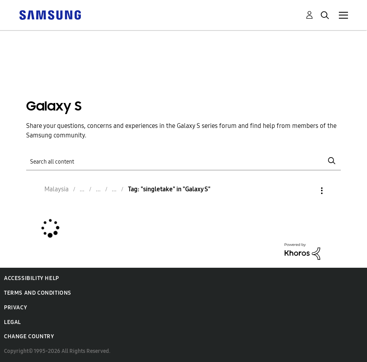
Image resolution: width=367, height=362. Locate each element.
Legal (12, 322)
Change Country (29, 336)
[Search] (183, 161)
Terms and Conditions (37, 293)
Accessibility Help (31, 278)
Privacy (15, 307)
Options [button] (308, 191)
